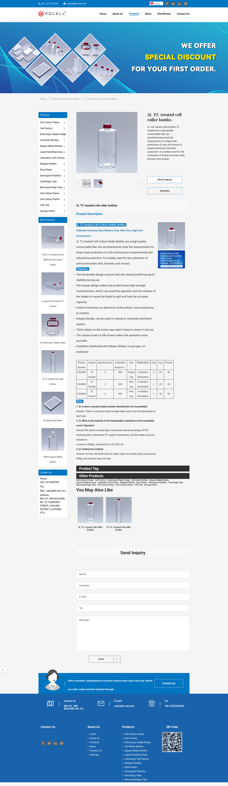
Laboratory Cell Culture (52, 157)
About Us (115, 14)
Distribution (163, 14)
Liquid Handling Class (51, 152)
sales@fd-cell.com (76, 3)
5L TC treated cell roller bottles (118, 528)
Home (100, 14)
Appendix (165, 190)
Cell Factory (46, 128)
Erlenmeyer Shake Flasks (53, 134)
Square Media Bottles (51, 146)
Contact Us (183, 14)
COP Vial (44, 205)
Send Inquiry (164, 179)
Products (132, 14)
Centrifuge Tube (48, 181)
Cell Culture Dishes (50, 199)
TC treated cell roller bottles (65, 98)
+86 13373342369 (49, 3)
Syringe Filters (47, 211)
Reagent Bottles (48, 163)
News (147, 14)
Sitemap (94, 758)
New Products (47, 220)
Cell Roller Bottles (49, 140)
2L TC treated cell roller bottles (100, 98)
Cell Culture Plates (49, 193)
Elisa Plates (46, 169)
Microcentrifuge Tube (51, 187)
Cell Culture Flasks (50, 122)
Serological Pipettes (50, 175)
